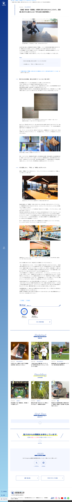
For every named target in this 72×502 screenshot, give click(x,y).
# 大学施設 (22, 300)
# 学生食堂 (28, 300)
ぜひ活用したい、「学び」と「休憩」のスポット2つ (34, 64)
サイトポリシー (21, 497)
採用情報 (46, 497)
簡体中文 (16, 498)
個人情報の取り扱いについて (30, 497)
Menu (4, 248)
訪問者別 (5, 491)
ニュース (5, 495)
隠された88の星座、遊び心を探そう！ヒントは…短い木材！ (35, 61)
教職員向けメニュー (39, 497)
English (12, 498)
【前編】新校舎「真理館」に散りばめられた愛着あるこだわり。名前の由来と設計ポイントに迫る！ (40, 71)
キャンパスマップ (14, 497)
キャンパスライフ (28, 7)
